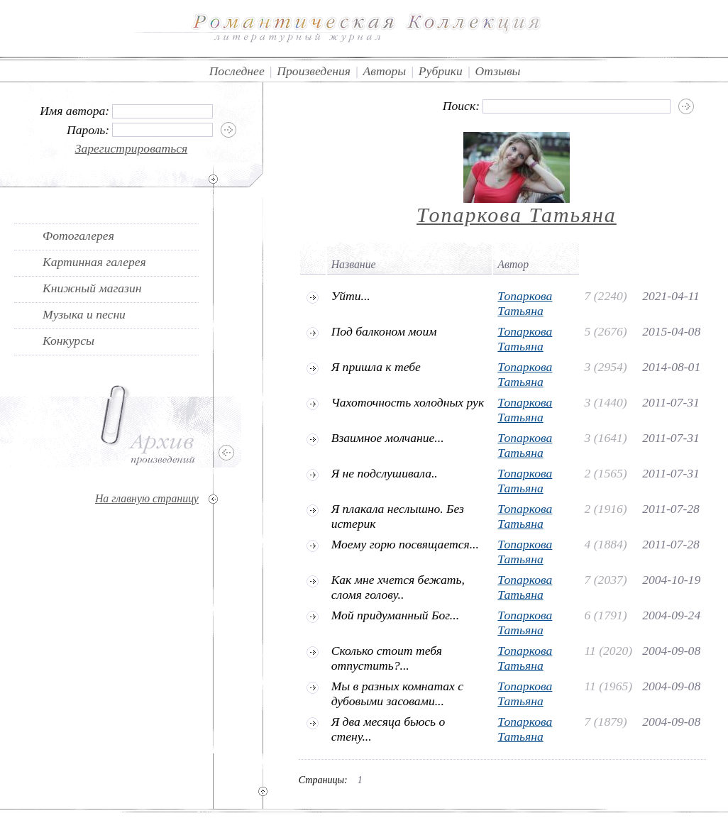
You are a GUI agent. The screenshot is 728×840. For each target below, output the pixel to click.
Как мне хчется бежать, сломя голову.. (398, 587)
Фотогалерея (78, 235)
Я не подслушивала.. (384, 473)
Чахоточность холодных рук (408, 402)
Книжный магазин (92, 288)
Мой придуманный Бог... (395, 615)
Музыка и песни (84, 314)
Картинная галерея (94, 262)
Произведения (314, 71)
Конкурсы (68, 340)
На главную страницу (147, 498)
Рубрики (441, 71)
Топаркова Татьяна (517, 214)
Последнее (237, 71)
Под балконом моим (384, 331)
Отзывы (498, 71)
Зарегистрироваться (131, 148)
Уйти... (350, 296)
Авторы (385, 71)
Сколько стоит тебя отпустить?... (386, 658)
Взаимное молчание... (387, 438)
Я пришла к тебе (376, 367)
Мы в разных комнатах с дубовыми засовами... (397, 693)
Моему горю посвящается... (405, 544)
